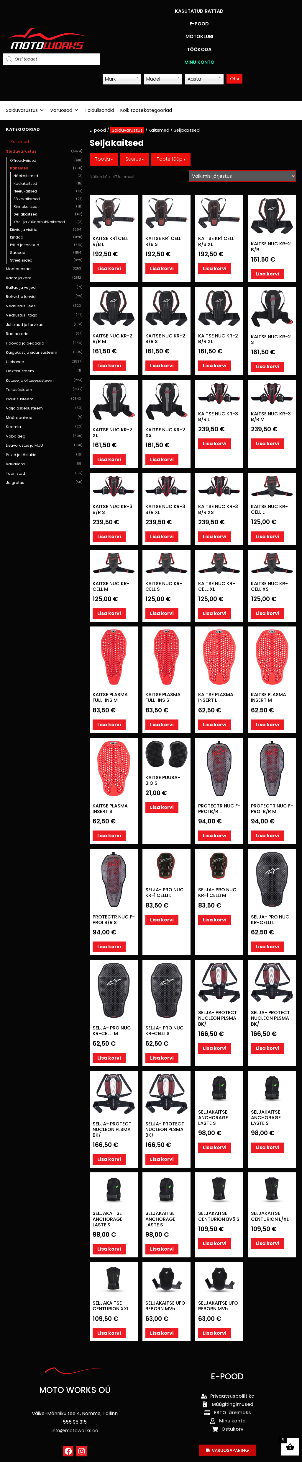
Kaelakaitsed (48, 183)
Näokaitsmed (48, 176)
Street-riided (46, 260)
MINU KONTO (199, 62)
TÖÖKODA (199, 49)
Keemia (44, 427)
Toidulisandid (99, 110)
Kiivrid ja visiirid (46, 229)
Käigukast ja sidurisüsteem (44, 352)
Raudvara (44, 464)
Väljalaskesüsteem (44, 408)
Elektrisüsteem (44, 371)
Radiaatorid (44, 334)
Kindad (46, 237)
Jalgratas (44, 483)
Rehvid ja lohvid (44, 297)
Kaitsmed (46, 168)
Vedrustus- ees (44, 306)
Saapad (46, 252)
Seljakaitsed (48, 214)
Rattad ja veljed (44, 288)
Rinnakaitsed (48, 206)
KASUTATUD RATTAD (199, 11)
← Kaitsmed (17, 141)
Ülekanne (44, 362)
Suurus (135, 159)
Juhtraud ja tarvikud (44, 325)
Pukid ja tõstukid (44, 455)
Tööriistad (44, 474)
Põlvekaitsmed (48, 199)
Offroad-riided (46, 160)
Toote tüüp (171, 159)
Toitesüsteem (44, 390)
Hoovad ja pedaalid (44, 343)
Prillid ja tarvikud (46, 245)
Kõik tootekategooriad (146, 110)
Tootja (104, 159)
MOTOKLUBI (199, 36)
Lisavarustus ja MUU (44, 445)
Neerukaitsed (48, 191)
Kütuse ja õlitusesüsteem (44, 381)
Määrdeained (44, 418)
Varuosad (64, 110)
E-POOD (199, 23)
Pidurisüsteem (44, 399)
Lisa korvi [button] (109, 268)
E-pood (98, 130)
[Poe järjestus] (242, 176)
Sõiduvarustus (25, 110)
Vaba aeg (44, 436)
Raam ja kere (44, 278)
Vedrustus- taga (44, 315)
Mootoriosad (44, 269)
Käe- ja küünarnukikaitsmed (48, 222)
